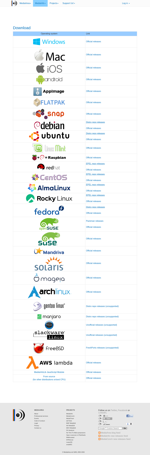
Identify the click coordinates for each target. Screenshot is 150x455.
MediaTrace (70, 418)
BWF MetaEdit (71, 423)
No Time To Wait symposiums (75, 432)
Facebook (122, 410)
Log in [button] (126, 3)
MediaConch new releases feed (115, 439)
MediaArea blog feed (110, 433)
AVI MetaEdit (70, 425)
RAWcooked (70, 437)
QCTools (69, 421)
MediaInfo (40, 3)
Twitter (114, 410)
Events (36, 418)
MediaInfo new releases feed (114, 436)
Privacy (36, 425)
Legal (36, 423)
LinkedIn (102, 413)
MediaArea (25, 3)
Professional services (41, 416)
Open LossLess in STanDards (76, 435)
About (36, 413)
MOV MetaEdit (71, 428)
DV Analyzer (70, 430)
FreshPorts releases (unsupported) (102, 348)
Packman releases (94, 221)
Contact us (37, 428)
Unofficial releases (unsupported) (101, 325)
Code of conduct (39, 421)
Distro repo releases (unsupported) (102, 306)
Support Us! (68, 3)
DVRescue (69, 440)
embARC (69, 444)
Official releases (93, 41)
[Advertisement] (75, 16)
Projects (54, 3)
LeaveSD (69, 442)
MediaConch (70, 416)
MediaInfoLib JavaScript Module (49, 372)
